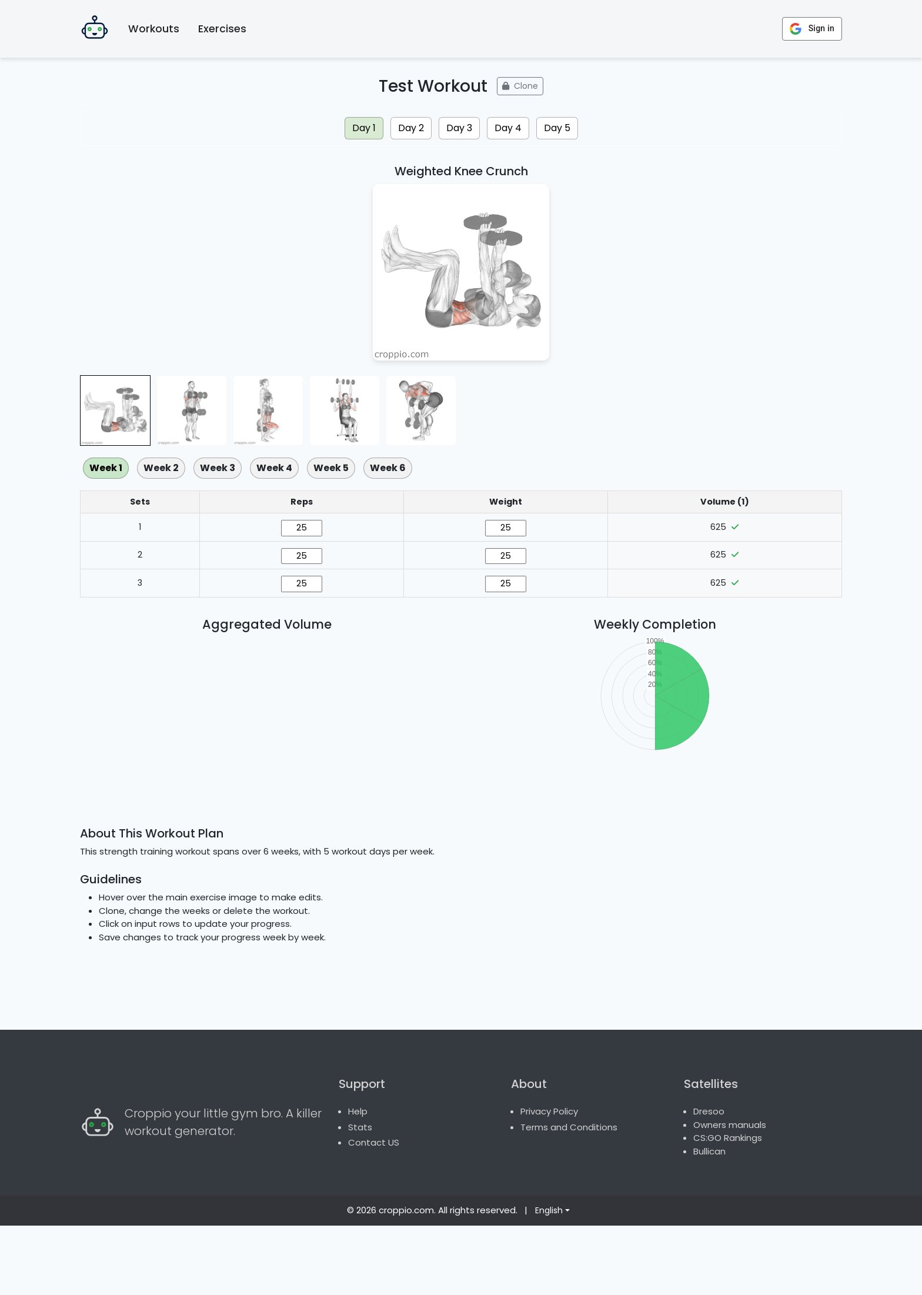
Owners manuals (729, 1194)
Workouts (153, 29)
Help (358, 1180)
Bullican (709, 1220)
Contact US (373, 1212)
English (549, 1280)
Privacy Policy (549, 1180)
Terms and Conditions (568, 1196)
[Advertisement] (461, 859)
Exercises (222, 29)
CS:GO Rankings (727, 1207)
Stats (360, 1196)
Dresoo (708, 1180)
